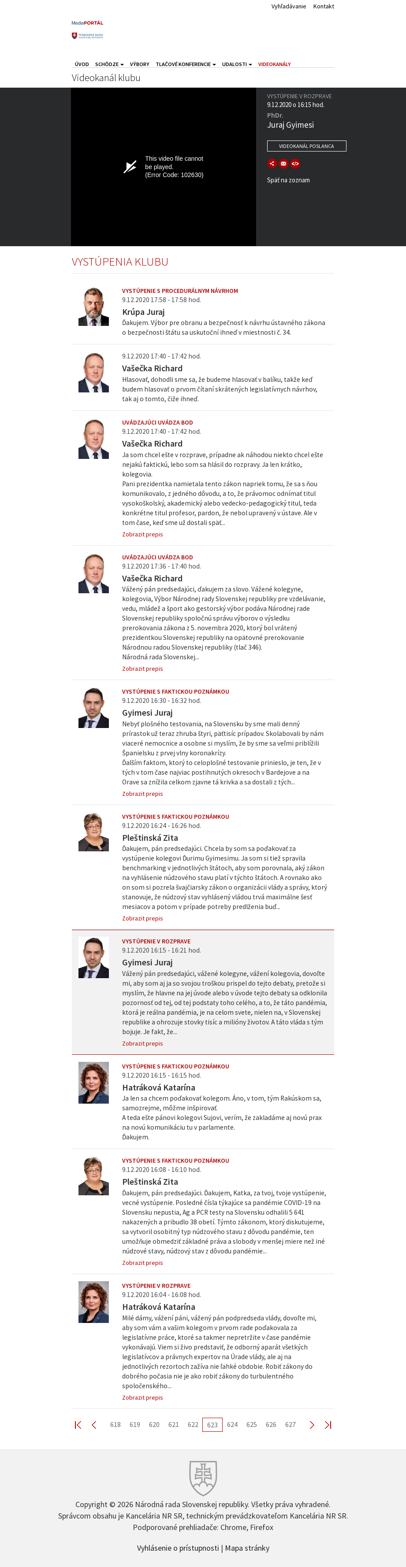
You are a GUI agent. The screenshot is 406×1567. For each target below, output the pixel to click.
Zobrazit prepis (142, 534)
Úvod (82, 64)
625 (251, 1424)
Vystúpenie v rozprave (156, 941)
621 (173, 1424)
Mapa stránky (247, 1547)
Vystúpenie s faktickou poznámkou (175, 691)
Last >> (322, 1424)
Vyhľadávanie (289, 6)
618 (115, 1424)
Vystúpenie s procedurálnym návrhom (180, 291)
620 (154, 1424)
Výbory (139, 64)
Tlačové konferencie (186, 64)
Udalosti (237, 64)
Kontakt (323, 6)
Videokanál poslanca (306, 146)
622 (193, 1424)
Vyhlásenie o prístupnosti (178, 1547)
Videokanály (274, 64)
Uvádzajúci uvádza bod (157, 422)
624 (232, 1424)
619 (135, 1424)
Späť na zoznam (288, 180)
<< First (83, 1424)
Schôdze (109, 64)
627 (290, 1424)
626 (271, 1424)
